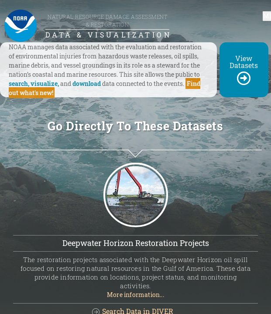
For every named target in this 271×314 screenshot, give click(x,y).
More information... (135, 294)
